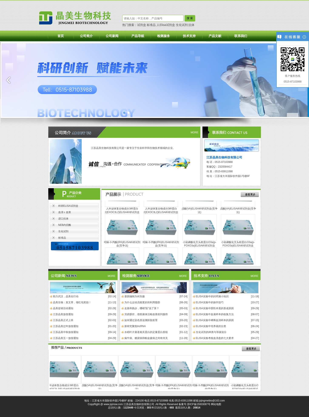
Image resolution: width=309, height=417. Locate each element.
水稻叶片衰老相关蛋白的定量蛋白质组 (146, 332)
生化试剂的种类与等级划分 (211, 332)
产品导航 (137, 36)
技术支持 (189, 36)
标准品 (151, 25)
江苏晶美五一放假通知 (65, 338)
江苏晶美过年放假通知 (65, 326)
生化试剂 (182, 25)
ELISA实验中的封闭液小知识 (212, 296)
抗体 (191, 25)
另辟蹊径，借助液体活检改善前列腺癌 (146, 314)
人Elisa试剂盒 (166, 25)
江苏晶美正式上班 (63, 320)
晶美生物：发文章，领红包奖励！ (72, 302)
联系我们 (240, 36)
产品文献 (215, 36)
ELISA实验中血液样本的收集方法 (215, 314)
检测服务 (163, 36)
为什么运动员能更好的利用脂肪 (142, 302)
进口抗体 (63, 218)
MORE (194, 132)
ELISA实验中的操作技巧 (210, 302)
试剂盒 (141, 25)
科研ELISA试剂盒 (68, 205)
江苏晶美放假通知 (63, 314)
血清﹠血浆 (64, 212)
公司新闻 (112, 36)
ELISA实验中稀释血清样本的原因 (215, 320)
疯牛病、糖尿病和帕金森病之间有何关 (146, 338)
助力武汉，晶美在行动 (65, 296)
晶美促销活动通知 (63, 308)
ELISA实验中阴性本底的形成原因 (215, 308)
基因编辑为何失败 (134, 296)
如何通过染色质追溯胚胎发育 (141, 320)
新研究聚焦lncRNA (135, 326)
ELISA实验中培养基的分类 (211, 326)
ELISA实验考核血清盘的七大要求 (215, 338)
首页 (60, 36)
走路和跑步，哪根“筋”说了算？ (141, 308)
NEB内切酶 (64, 224)
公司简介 (86, 36)
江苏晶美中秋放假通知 (65, 332)
